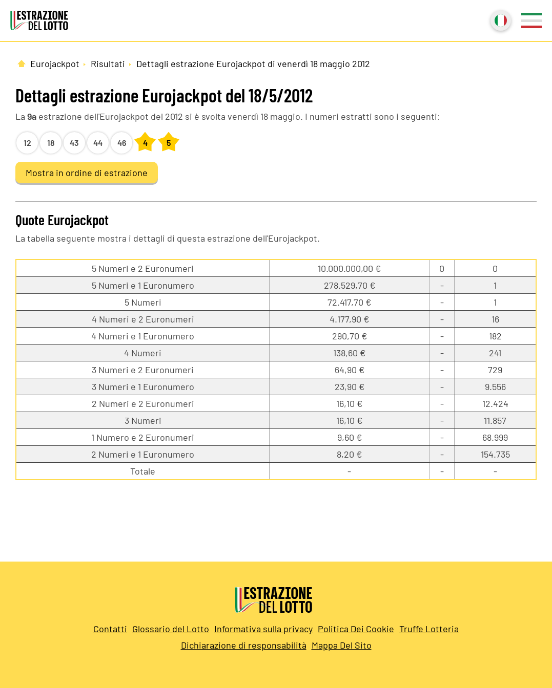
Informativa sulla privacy (263, 628)
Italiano (500, 19)
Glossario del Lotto (170, 628)
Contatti (110, 628)
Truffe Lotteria (429, 628)
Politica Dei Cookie (356, 628)
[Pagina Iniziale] (21, 63)
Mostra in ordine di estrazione (87, 172)
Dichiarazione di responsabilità (243, 645)
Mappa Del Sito (342, 645)
